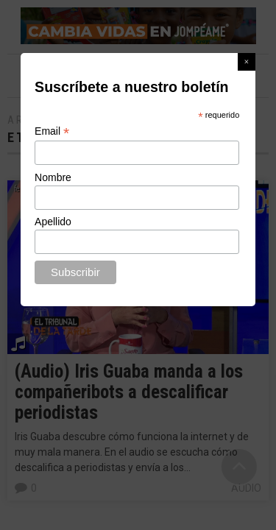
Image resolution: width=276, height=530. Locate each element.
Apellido (53, 221)
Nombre (53, 177)
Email (52, 131)
